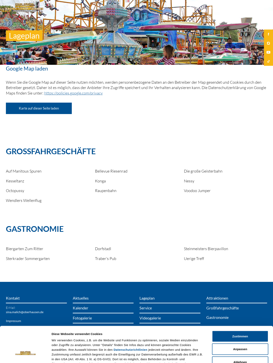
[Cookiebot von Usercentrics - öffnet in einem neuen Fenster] (25, 355)
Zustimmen (240, 307)
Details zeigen (209, 355)
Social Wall (217, 7)
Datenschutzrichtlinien (131, 320)
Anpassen (240, 320)
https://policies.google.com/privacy (73, 93)
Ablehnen (240, 332)
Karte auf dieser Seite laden (39, 108)
